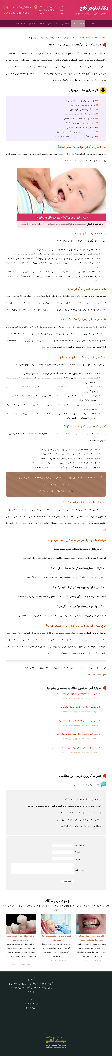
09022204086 (46, 491)
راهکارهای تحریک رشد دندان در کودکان (80, 118)
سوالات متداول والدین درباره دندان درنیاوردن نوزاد (76, 131)
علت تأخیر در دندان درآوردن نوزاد (82, 109)
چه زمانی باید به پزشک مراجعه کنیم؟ (81, 127)
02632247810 (62, 491)
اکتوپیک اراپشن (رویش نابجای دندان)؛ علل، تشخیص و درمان (91, 938)
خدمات (41, 23)
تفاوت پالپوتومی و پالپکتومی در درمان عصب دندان (56, 938)
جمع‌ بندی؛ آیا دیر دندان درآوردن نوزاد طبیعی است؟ (75, 136)
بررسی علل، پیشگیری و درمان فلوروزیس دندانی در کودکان (75, 747)
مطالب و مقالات (78, 23)
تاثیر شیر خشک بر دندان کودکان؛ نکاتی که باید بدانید (76, 693)
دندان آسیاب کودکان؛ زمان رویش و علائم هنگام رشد (77, 734)
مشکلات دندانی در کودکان (73, 37)
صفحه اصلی (92, 23)
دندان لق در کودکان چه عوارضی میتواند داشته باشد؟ (77, 720)
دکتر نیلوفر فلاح (18, 477)
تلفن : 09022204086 (97, 674)
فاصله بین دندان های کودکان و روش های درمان (78, 707)
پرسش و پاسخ (53, 23)
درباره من (65, 23)
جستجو (32, 23)
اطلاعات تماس (20, 23)
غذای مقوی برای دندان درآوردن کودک (80, 122)
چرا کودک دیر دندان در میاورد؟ (83, 105)
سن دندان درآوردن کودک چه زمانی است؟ (79, 100)
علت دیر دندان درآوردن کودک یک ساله (80, 113)
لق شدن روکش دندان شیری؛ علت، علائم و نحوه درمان (20, 938)
